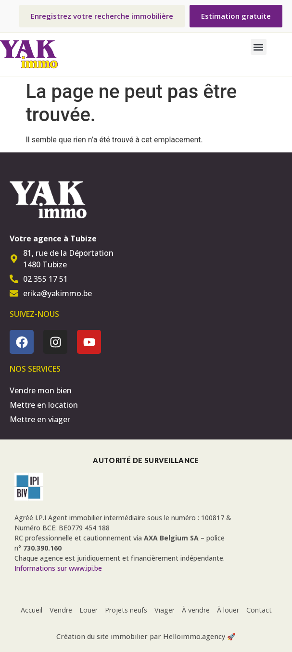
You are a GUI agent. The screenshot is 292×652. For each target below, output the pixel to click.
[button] (259, 47)
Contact (259, 609)
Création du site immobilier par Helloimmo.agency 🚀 (146, 636)
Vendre (61, 609)
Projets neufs (126, 609)
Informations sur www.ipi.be (58, 568)
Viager (164, 609)
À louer (228, 609)
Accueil (31, 609)
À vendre (196, 609)
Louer (88, 609)
